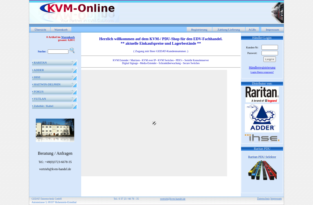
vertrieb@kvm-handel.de (172, 198)
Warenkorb (60, 29)
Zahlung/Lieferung (229, 29)
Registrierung (199, 29)
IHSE (36, 77)
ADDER (38, 70)
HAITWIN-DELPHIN (46, 84)
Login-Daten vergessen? (262, 72)
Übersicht (40, 29)
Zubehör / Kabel (42, 105)
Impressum (272, 29)
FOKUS (38, 91)
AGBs (252, 29)
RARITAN (39, 62)
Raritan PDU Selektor (262, 157)
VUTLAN (39, 98)
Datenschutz (263, 198)
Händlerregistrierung (262, 67)
